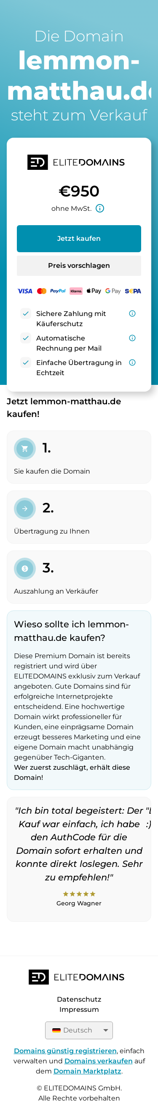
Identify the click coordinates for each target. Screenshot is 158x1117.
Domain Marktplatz (87, 1071)
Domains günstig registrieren (65, 1051)
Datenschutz (79, 999)
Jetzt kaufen (79, 238)
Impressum (79, 1009)
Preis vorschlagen (79, 266)
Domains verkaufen (98, 1061)
